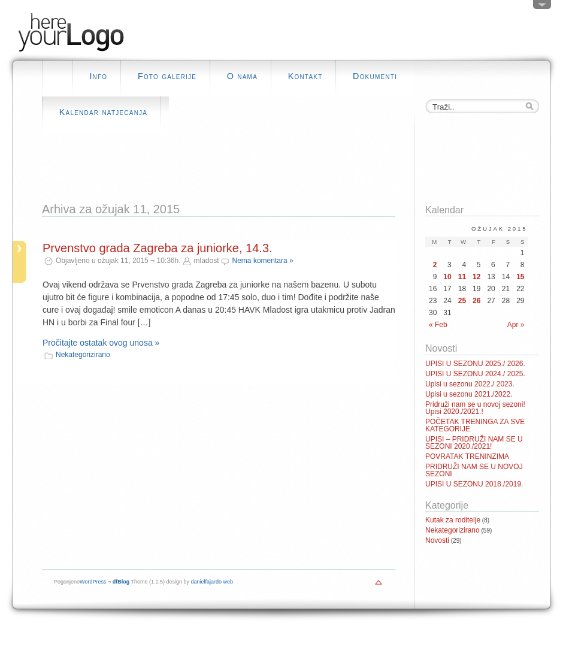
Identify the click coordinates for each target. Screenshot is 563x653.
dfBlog (121, 582)
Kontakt (305, 76)
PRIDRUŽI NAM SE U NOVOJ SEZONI (474, 470)
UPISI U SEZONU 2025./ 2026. (475, 363)
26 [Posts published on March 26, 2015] (476, 300)
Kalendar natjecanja (103, 112)
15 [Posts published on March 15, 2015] (520, 276)
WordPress (93, 582)
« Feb (438, 324)
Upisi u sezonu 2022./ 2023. (469, 384)
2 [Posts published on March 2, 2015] (435, 264)
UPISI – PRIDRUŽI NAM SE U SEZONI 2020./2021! (474, 443)
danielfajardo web (212, 582)
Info (98, 76)
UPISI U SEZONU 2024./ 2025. (475, 374)
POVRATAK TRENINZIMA (467, 456)
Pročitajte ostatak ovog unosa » (101, 342)
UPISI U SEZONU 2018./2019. (474, 484)
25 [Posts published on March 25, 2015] (462, 300)
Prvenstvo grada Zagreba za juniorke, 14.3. (158, 248)
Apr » (516, 324)
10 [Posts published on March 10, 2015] (447, 276)
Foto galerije (167, 76)
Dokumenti (375, 76)
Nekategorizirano (83, 354)
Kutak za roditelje (452, 520)
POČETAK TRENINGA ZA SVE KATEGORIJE (475, 425)
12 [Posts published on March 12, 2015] (476, 276)
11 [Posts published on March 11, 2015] (462, 276)
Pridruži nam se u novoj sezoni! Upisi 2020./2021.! (475, 408)
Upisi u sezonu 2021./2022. (468, 394)
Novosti (437, 540)
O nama (242, 76)
